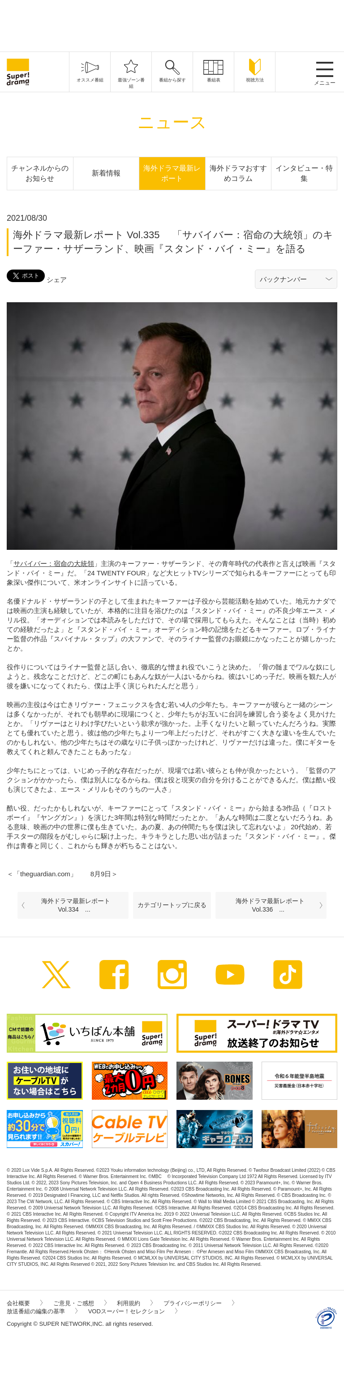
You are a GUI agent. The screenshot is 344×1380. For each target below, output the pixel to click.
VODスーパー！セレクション (132, 1311)
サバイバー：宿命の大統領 (53, 563)
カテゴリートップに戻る (172, 905)
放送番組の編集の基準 (42, 1311)
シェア (57, 279)
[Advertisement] (172, 24)
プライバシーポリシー (198, 1303)
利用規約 (135, 1303)
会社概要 (25, 1303)
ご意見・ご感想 (80, 1303)
